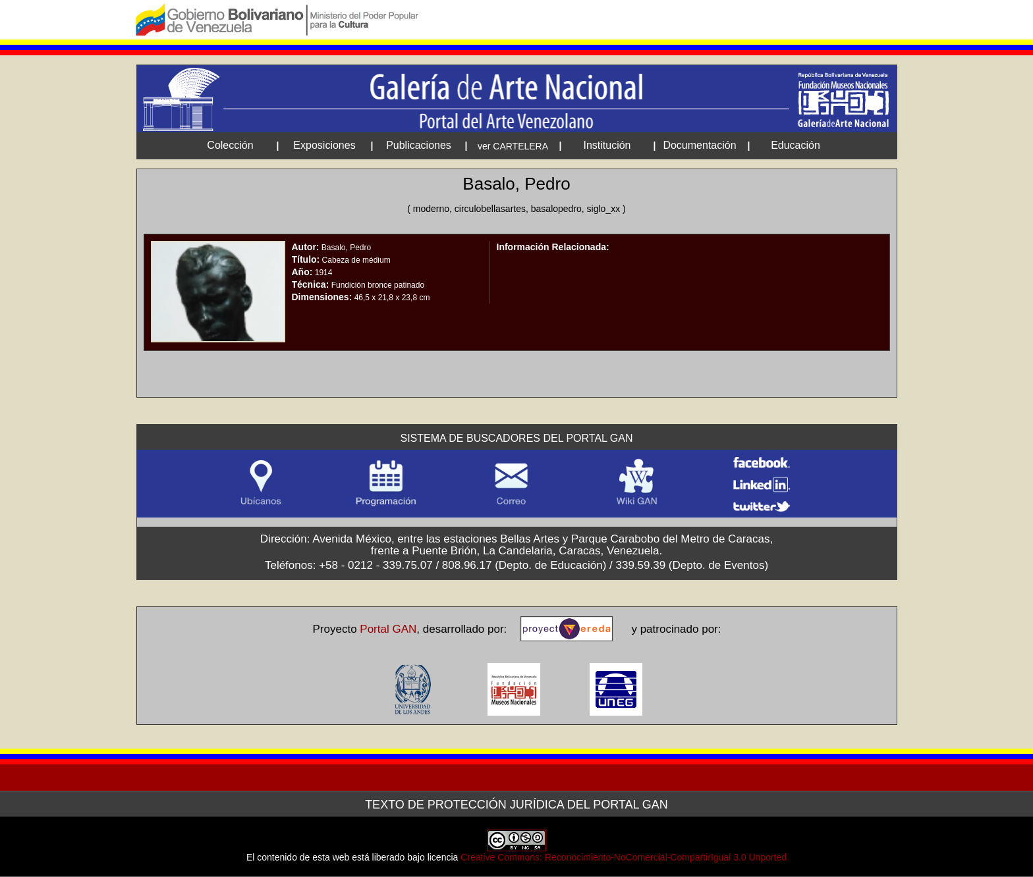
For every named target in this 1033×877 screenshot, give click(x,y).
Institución (606, 145)
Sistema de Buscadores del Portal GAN (517, 438)
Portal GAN (388, 629)
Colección (230, 145)
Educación (795, 145)
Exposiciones (324, 145)
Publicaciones (418, 145)
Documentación (699, 145)
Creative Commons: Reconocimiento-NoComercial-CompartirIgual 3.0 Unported (624, 857)
